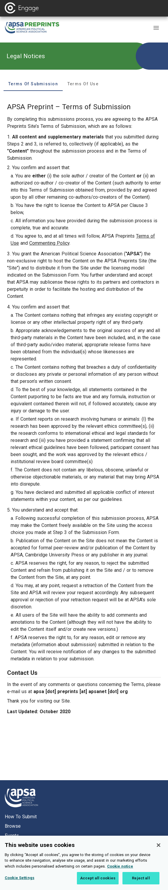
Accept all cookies (97, 882)
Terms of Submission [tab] (33, 83)
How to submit (21, 816)
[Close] (158, 848)
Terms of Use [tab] (82, 83)
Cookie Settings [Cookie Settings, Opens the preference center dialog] (19, 882)
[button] (156, 28)
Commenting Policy (49, 243)
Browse (13, 826)
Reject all (141, 882)
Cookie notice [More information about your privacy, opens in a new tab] (120, 870)
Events (12, 835)
